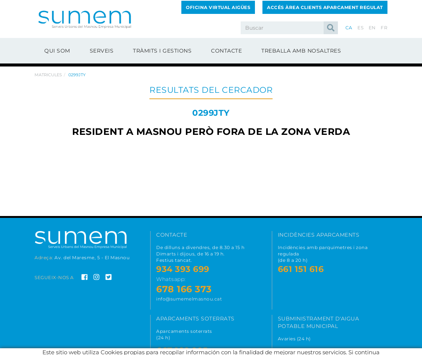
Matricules (48, 74)
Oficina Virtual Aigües (218, 7)
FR (384, 27)
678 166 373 (184, 289)
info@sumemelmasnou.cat (189, 299)
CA (349, 27)
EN (372, 27)
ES (360, 27)
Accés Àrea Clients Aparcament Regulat (325, 7)
